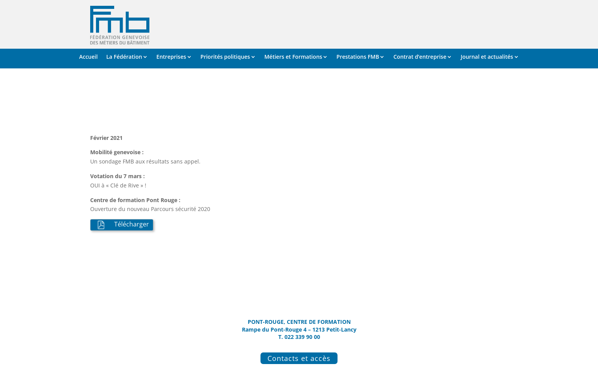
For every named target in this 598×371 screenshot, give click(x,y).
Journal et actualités (487, 57)
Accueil (88, 57)
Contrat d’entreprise (419, 57)
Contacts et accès (299, 358)
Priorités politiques (225, 57)
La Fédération (124, 57)
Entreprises (171, 57)
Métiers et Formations (293, 57)
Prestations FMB (357, 57)
